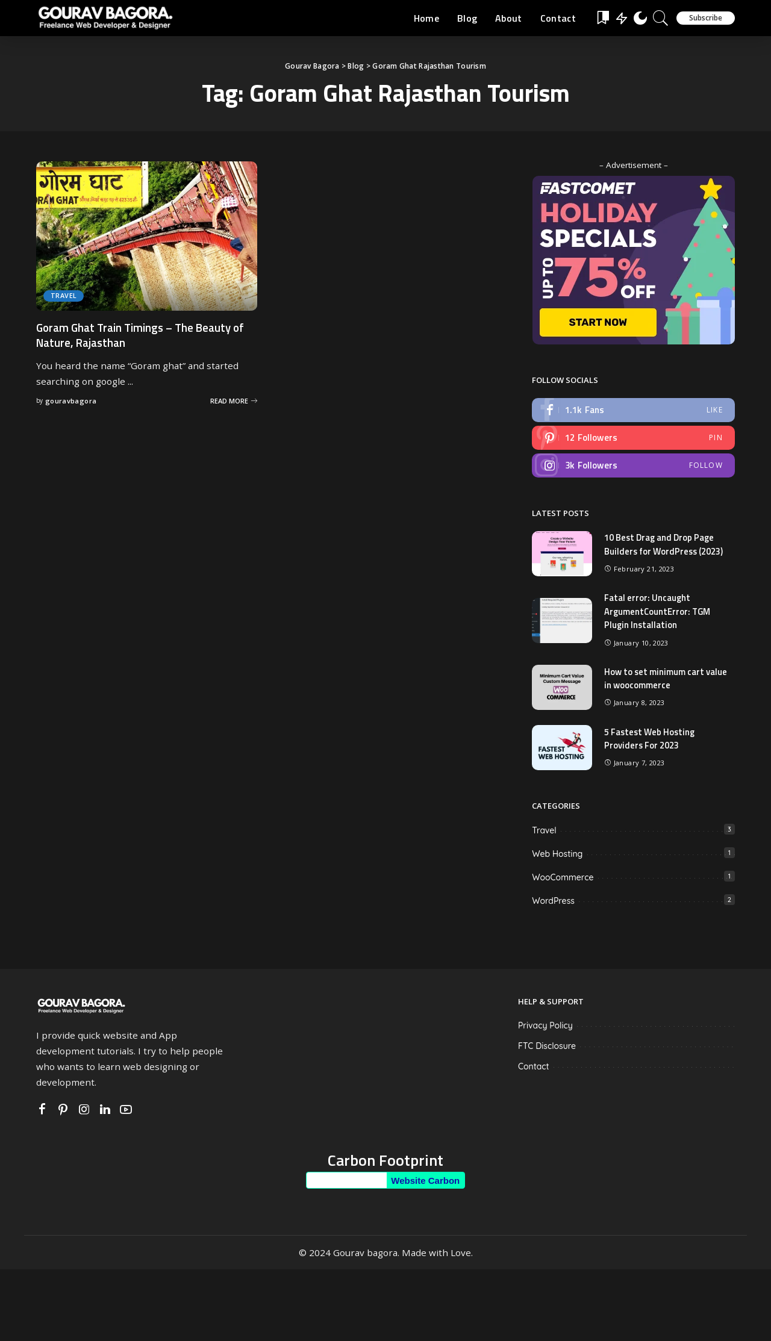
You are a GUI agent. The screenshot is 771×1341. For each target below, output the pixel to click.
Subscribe (705, 18)
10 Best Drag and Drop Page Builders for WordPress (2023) (665, 545)
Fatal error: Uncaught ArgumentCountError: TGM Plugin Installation (658, 612)
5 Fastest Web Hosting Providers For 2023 (651, 739)
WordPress (553, 901)
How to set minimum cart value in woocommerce (666, 679)
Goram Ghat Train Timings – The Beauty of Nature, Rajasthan (146, 335)
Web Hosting (557, 854)
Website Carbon (425, 1181)
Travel (63, 295)
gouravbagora (71, 400)
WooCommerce (562, 878)
